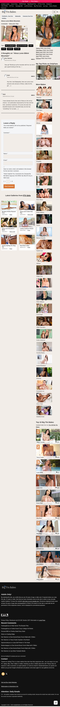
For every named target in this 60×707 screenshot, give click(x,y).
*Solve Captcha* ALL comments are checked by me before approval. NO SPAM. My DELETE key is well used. (18, 176)
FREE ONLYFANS (43, 48)
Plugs (17, 23)
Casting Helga (11, 635)
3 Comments (4, 23)
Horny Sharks (53, 6)
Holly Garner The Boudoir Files (20, 626)
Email (6, 160)
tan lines (17, 49)
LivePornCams (28, 6)
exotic (3, 49)
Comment (7, 133)
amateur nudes (5, 4)
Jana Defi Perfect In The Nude (21, 643)
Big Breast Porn (32, 4)
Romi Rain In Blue (24, 246)
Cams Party (14, 4)
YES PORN (4, 6)
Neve (2, 702)
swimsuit (10, 49)
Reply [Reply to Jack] (33, 76)
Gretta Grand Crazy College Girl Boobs (22, 629)
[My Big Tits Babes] (9, 12)
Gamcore (3, 8)
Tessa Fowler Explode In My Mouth (20, 640)
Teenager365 (19, 6)
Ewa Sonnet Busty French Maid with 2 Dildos (22, 637)
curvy (31, 45)
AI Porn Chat (41, 4)
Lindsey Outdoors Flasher (26, 229)
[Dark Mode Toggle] (56, 703)
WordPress (15, 702)
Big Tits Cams (38, 6)
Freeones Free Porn (28, 16)
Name (6, 153)
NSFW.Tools (22, 4)
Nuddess (4, 18)
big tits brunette (10, 45)
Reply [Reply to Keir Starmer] (33, 59)
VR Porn (11, 6)
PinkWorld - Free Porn (7, 16)
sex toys (45, 6)
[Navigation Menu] (54, 12)
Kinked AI (49, 4)
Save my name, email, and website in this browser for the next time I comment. (17, 170)
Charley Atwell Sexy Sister (18, 632)
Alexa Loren (12, 23)
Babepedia (18, 16)
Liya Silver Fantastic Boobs (17, 651)
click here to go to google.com (30, 602)
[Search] (57, 11)
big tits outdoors (22, 45)
